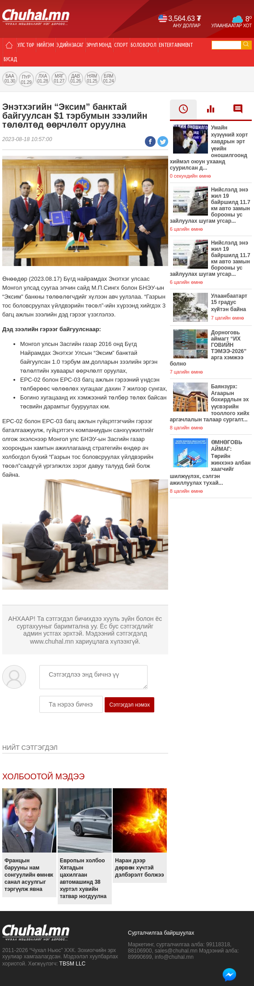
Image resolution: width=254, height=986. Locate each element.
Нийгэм (45, 45)
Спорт (121, 45)
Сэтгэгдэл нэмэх (129, 705)
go (245, 44)
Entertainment (176, 45)
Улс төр (25, 45)
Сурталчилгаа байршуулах (161, 933)
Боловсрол (143, 45)
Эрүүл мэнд (99, 45)
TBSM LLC (72, 964)
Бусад (10, 59)
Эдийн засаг (69, 45)
